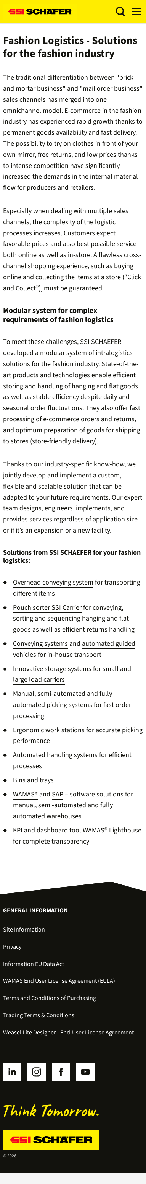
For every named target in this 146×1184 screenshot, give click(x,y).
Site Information (24, 929)
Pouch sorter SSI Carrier (47, 607)
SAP (57, 794)
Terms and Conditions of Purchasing (49, 998)
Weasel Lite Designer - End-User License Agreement (68, 1032)
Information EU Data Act (33, 964)
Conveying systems (40, 643)
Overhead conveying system (53, 582)
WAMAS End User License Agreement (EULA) (59, 981)
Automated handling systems (55, 755)
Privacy (12, 947)
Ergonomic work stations (49, 730)
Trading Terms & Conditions (38, 1015)
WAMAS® (25, 794)
